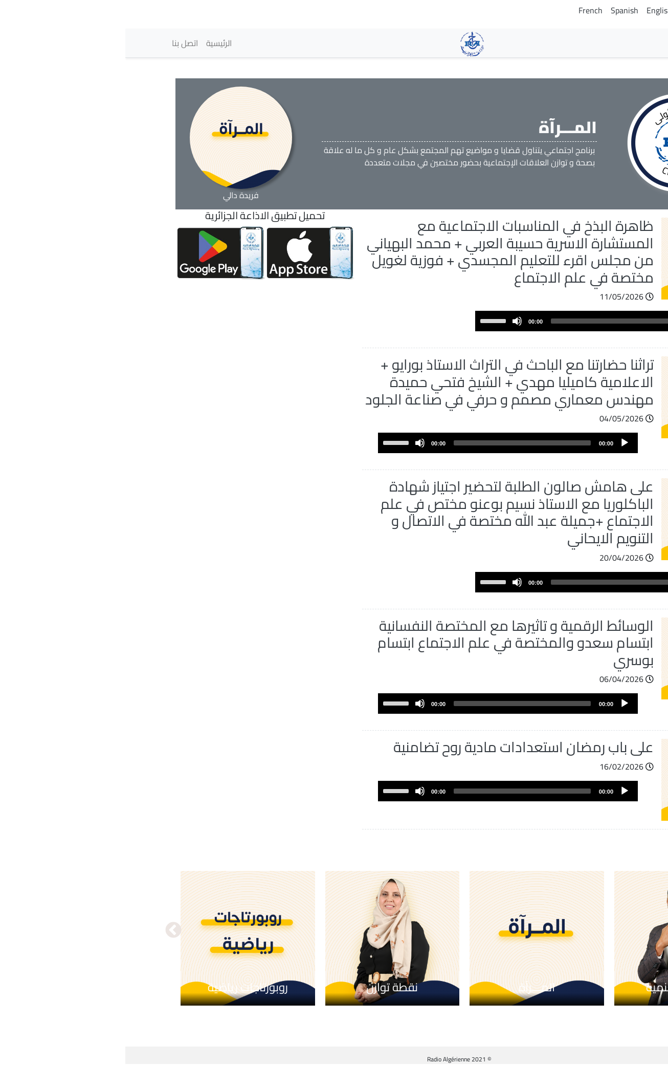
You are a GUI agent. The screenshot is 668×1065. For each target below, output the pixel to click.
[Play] (596, 321)
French (465, 10)
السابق (620, 931)
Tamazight (573, 10)
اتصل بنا (60, 43)
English (534, 10)
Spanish (499, 10)
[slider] (494, 321)
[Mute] (392, 321)
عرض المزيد (571, 839)
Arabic (610, 10)
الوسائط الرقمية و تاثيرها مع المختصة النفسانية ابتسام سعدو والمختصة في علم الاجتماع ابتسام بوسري (390, 642)
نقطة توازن (267, 987)
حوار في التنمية (556, 987)
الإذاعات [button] (593, 42)
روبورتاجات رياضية (122, 987)
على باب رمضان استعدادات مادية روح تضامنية (398, 747)
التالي (48, 931)
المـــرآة (411, 987)
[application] (480, 321)
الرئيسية (93, 43)
